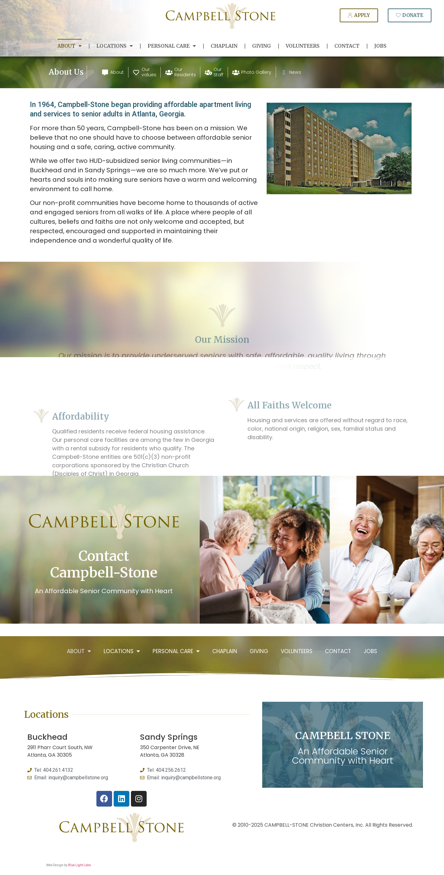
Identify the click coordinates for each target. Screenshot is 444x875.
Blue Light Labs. (80, 865)
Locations (114, 46)
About (69, 46)
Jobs (380, 46)
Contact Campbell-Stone (103, 564)
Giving (261, 46)
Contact (347, 46)
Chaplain (224, 46)
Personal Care (172, 46)
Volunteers (303, 46)
